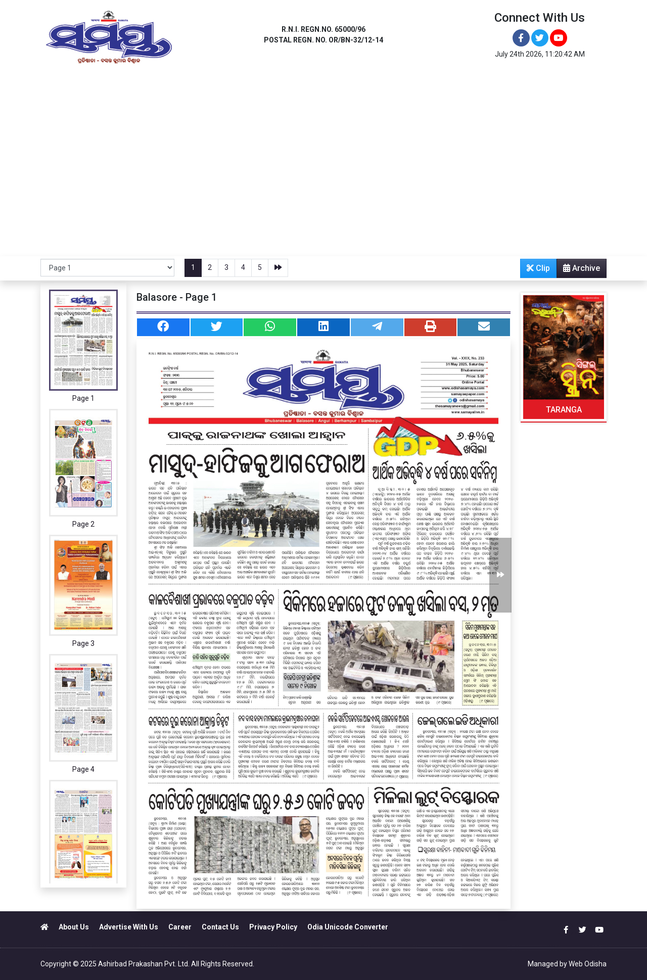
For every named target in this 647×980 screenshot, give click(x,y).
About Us (74, 927)
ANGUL (160, 89)
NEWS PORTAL (448, 89)
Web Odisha (588, 964)
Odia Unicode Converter (347, 927)
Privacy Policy (273, 927)
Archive (578, 270)
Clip (538, 268)
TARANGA (564, 409)
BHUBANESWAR (105, 89)
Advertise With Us (128, 927)
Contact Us (220, 927)
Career (180, 927)
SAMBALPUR (369, 89)
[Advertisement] (323, 180)
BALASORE (206, 89)
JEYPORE (316, 89)
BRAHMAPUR (262, 89)
